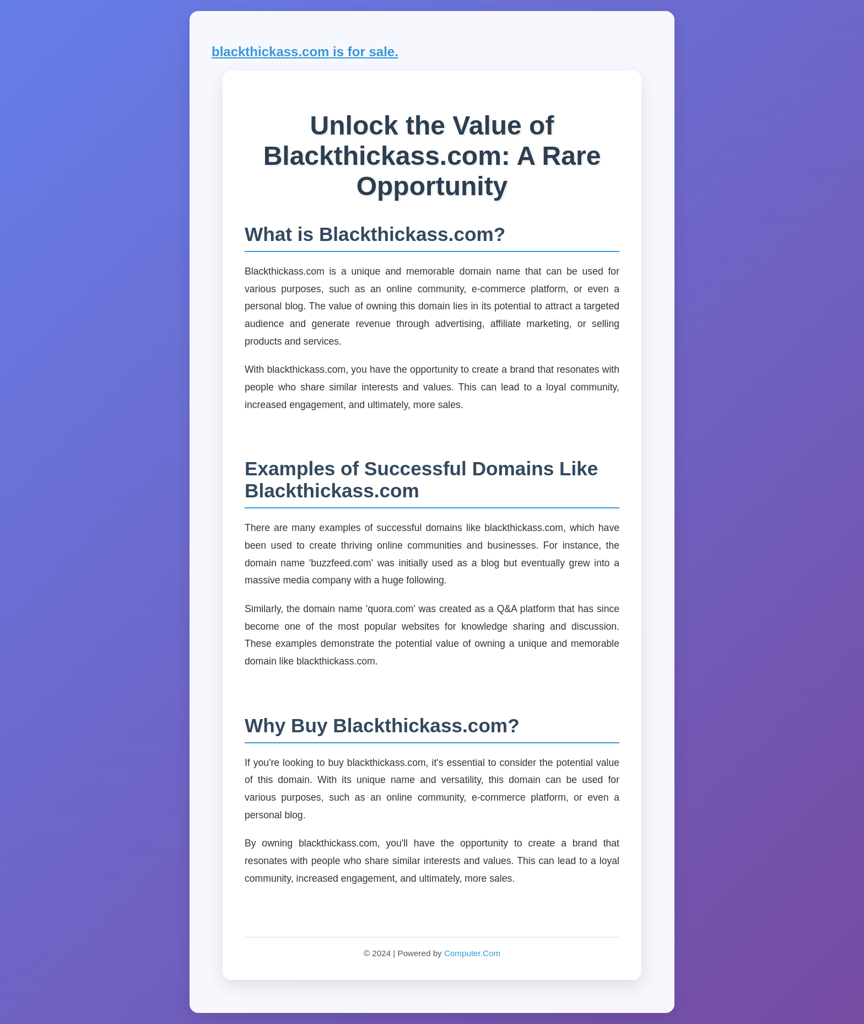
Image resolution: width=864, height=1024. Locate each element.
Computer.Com (472, 953)
